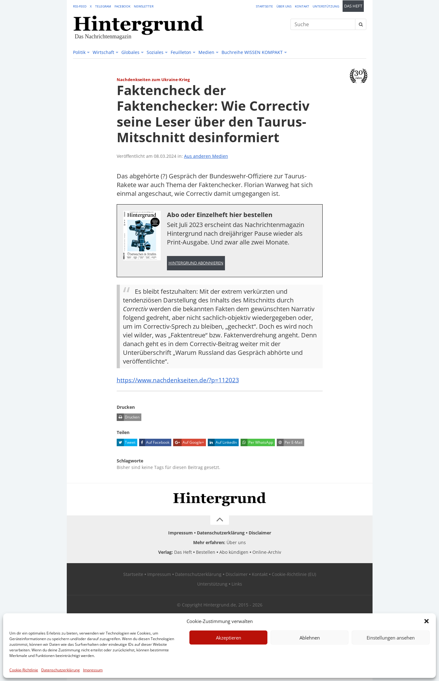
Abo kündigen (233, 553)
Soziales (155, 52)
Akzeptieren (228, 638)
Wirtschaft (103, 52)
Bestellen (205, 553)
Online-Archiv (266, 553)
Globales (130, 52)
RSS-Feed (79, 6)
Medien (206, 52)
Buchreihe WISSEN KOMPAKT (252, 52)
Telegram (103, 6)
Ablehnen (310, 638)
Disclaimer (260, 533)
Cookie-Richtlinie (23, 670)
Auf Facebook (154, 443)
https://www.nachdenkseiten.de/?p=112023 (179, 380)
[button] (426, 621)
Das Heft (353, 6)
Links (237, 584)
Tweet (126, 443)
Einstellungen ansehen (391, 638)
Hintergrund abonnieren (195, 263)
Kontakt (302, 6)
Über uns (283, 6)
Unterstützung (326, 6)
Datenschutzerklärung (60, 670)
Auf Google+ (188, 443)
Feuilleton (181, 52)
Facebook (122, 6)
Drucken (128, 418)
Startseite (264, 6)
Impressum (93, 670)
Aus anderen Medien (206, 156)
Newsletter (144, 6)
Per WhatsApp (257, 443)
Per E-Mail (289, 443)
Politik (79, 52)
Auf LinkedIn (222, 443)
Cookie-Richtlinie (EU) (294, 575)
